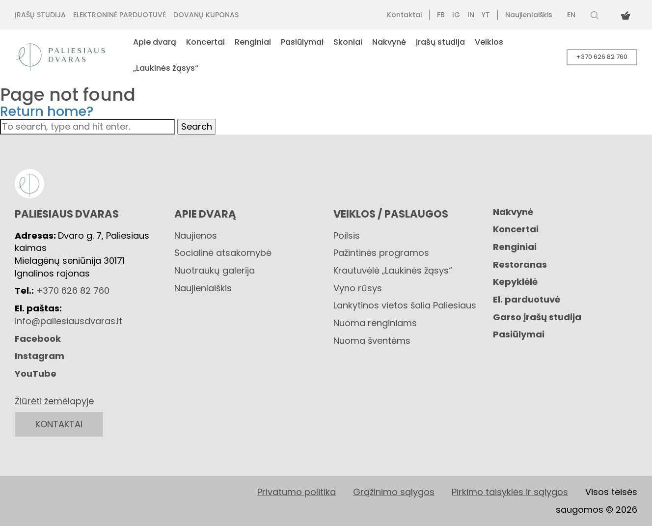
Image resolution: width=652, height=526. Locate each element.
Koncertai (516, 229)
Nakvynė (513, 212)
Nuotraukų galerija (214, 270)
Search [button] (196, 126)
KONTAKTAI (58, 424)
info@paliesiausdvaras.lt (68, 321)
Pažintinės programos (381, 253)
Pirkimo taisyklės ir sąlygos (510, 492)
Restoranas (520, 264)
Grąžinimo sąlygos (394, 492)
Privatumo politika (296, 492)
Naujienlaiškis (203, 288)
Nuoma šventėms (371, 340)
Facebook (38, 338)
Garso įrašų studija (537, 317)
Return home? (47, 111)
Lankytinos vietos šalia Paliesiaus (404, 305)
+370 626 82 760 (601, 56)
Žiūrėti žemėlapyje (54, 401)
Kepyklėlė (515, 282)
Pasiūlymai (518, 334)
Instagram (39, 356)
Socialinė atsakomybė (223, 253)
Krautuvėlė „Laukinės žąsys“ (392, 270)
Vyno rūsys (357, 288)
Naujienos (195, 235)
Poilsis (346, 235)
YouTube (35, 373)
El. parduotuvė (526, 299)
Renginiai (515, 247)
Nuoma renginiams (375, 323)
